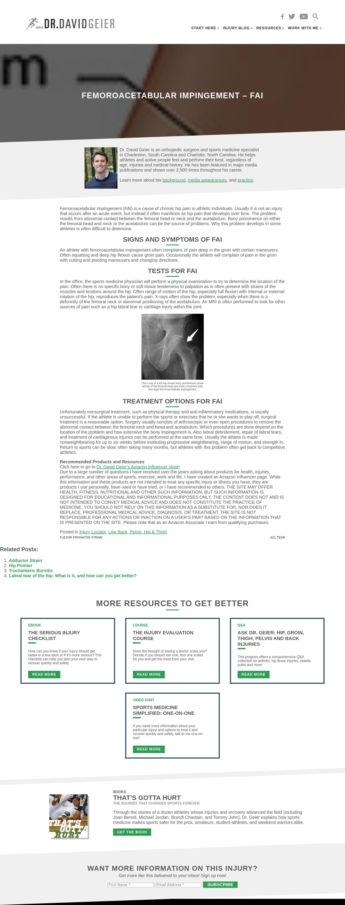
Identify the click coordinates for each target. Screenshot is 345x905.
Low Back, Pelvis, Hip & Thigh (137, 531)
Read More (44, 674)
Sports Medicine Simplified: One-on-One (164, 710)
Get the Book (132, 832)
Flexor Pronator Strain (81, 537)
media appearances (207, 180)
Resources (268, 28)
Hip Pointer (20, 565)
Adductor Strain (25, 560)
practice (245, 180)
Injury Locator (92, 531)
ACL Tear (277, 537)
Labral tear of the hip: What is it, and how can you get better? (73, 575)
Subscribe (220, 884)
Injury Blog (236, 28)
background (174, 180)
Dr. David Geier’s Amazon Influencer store (138, 466)
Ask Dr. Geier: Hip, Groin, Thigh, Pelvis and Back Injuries (271, 638)
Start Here (203, 28)
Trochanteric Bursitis (31, 570)
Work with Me (303, 28)
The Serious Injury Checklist (54, 635)
